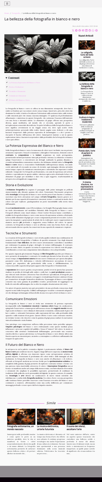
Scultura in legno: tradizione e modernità (87, 119)
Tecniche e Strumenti (17, 91)
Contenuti (13, 77)
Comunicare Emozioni (17, 96)
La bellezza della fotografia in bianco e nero (86, 86)
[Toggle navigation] (7, 4)
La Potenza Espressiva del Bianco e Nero (24, 83)
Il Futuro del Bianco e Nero (19, 100)
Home (6, 13)
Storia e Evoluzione (16, 87)
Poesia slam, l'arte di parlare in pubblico (87, 153)
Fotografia (16, 13)
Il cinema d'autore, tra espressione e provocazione (87, 185)
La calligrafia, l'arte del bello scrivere (86, 54)
